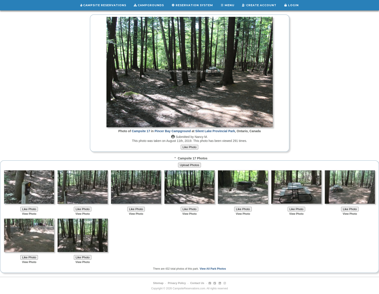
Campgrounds (149, 5)
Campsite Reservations (103, 5)
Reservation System (192, 5)
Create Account (259, 5)
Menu (227, 5)
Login (291, 5)
